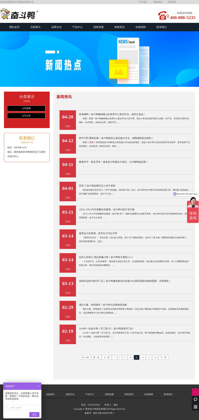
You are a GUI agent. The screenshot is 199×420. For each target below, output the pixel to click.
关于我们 (143, 2)
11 (137, 357)
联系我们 (161, 27)
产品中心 (77, 27)
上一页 (106, 357)
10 (130, 357)
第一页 (96, 357)
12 (143, 357)
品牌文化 (56, 27)
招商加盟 (98, 27)
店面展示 (35, 27)
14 (155, 357)
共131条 (85, 357)
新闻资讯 (157, 2)
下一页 (163, 357)
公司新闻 (26, 108)
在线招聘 (140, 27)
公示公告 (26, 115)
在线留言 (172, 2)
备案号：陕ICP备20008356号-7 (99, 413)
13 (149, 357)
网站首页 (14, 27)
